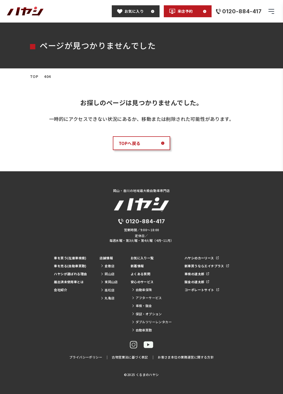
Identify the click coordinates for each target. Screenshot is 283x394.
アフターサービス (147, 297)
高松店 (107, 290)
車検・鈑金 (142, 305)
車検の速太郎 (197, 274)
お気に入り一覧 (142, 258)
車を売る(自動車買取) (70, 266)
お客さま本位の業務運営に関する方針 (186, 357)
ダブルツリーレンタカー (152, 321)
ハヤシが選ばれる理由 (70, 274)
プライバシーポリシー (85, 357)
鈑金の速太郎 (197, 281)
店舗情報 (106, 258)
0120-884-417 (145, 221)
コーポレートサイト (202, 289)
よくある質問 (140, 274)
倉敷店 (107, 266)
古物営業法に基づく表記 (130, 357)
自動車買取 (142, 330)
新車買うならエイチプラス (207, 266)
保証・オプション (147, 314)
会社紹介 (60, 289)
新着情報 (137, 266)
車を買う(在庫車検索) (70, 258)
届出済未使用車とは (69, 281)
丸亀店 (107, 298)
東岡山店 (109, 281)
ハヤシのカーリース (202, 258)
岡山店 (107, 274)
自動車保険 (142, 289)
